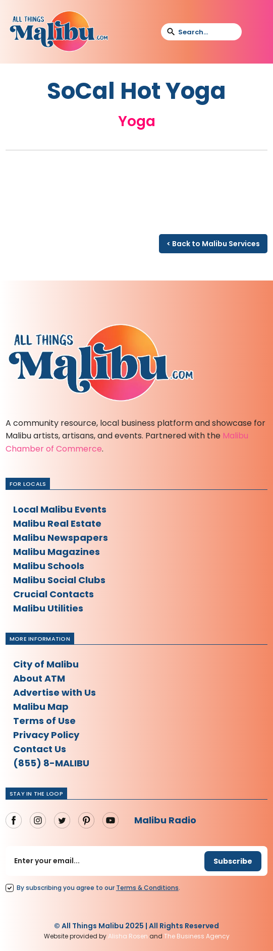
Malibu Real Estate (57, 523)
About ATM (39, 678)
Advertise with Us (54, 692)
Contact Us (39, 749)
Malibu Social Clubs (59, 580)
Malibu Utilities (48, 608)
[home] (58, 31)
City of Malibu (46, 664)
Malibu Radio (165, 820)
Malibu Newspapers (60, 537)
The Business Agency (197, 936)
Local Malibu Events (59, 509)
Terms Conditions (147, 887)
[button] (256, 32)
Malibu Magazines (56, 551)
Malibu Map (41, 706)
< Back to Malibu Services (213, 244)
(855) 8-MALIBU (51, 763)
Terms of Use (44, 720)
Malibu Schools (48, 566)
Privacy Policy (46, 735)
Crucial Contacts (53, 594)
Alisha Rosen (128, 936)
